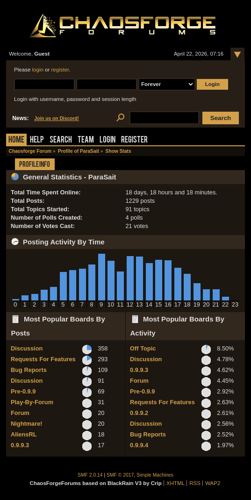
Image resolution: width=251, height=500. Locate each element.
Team (86, 140)
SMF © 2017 (120, 475)
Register (134, 140)
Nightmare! (27, 423)
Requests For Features (43, 359)
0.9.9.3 (20, 445)
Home (16, 140)
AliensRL (23, 434)
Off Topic (143, 348)
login (37, 69)
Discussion (27, 348)
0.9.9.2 (139, 412)
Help (37, 140)
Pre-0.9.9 (23, 391)
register (60, 69)
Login (107, 140)
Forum (20, 412)
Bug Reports (29, 369)
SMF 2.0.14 (90, 475)
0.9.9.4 (139, 445)
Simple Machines (154, 475)
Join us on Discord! (56, 118)
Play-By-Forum (32, 402)
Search (61, 140)
